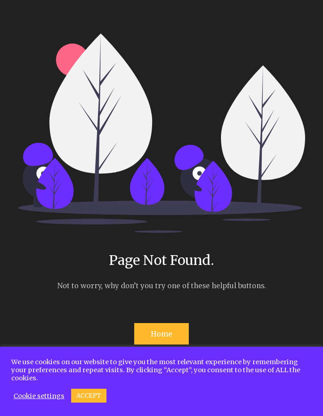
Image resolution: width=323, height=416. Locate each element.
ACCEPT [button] (88, 395)
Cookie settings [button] (38, 396)
